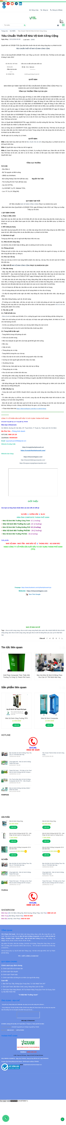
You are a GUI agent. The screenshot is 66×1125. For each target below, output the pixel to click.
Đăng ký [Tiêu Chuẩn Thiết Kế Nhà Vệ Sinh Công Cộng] (44, 10)
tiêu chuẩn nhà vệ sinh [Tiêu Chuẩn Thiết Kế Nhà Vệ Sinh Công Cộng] (34, 142)
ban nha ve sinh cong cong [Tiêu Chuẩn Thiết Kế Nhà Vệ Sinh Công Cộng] (17, 632)
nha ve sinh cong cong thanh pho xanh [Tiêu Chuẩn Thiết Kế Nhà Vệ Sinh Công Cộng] (32, 630)
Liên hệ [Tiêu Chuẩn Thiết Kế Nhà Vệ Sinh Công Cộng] (16, 725)
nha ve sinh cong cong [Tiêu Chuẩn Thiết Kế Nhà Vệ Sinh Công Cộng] (12, 630)
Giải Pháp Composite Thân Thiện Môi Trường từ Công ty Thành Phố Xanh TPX (16, 677)
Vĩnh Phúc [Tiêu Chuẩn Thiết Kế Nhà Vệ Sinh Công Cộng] (16, 918)
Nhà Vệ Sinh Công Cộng (16, 821)
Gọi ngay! (3, 1101)
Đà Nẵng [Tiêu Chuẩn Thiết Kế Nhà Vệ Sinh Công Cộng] (12, 916)
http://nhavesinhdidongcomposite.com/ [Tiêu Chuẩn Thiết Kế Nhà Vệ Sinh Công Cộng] (33, 460)
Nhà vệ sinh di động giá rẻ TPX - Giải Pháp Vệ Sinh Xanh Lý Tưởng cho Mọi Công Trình (20, 835)
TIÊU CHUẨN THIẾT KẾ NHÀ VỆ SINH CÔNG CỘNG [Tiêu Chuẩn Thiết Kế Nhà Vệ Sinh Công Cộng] (33, 48)
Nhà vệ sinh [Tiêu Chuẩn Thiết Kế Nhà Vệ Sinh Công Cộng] (6, 316)
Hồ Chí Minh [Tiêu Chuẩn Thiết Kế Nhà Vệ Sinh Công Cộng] (13, 913)
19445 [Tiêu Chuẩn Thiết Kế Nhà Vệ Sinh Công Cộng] (33, 39)
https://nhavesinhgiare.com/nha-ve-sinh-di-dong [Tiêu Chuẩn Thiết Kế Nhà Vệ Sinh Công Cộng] (31, 408)
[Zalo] (63, 638)
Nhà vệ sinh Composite (49, 718)
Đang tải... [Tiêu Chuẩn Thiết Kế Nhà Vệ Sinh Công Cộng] (33, 482)
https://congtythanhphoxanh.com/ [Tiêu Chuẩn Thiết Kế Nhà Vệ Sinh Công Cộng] (33, 450)
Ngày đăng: (5, 39)
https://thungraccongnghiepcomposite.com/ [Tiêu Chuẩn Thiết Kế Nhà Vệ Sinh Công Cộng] (33, 463)
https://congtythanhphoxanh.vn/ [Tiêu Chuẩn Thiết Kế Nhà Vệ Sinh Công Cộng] (33, 447)
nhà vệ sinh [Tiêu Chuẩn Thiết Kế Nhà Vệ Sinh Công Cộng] (59, 304)
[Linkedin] (53, 638)
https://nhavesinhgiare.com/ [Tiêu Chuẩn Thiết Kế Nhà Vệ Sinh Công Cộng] (33, 457)
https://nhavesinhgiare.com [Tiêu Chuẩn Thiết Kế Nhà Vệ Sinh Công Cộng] (37, 591)
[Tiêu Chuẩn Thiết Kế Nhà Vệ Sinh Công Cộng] (3, 0)
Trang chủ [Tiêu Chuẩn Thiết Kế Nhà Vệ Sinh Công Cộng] (4, 31)
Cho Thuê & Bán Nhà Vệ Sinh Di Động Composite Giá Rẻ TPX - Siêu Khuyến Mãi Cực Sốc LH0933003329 (20, 781)
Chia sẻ (41, 638)
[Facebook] (46, 638)
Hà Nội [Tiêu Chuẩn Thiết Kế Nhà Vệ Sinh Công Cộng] (10, 918)
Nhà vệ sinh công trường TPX (16, 718)
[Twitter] (49, 638)
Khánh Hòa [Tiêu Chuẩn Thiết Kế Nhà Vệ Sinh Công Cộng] (19, 916)
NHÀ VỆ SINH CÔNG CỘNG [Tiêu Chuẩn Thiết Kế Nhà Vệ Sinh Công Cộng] (29, 204)
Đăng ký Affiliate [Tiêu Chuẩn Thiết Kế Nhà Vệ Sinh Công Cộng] (56, 10)
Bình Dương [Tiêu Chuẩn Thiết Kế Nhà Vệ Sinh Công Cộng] (28, 913)
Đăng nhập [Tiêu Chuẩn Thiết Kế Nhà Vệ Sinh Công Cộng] (33, 10)
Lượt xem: (26, 39)
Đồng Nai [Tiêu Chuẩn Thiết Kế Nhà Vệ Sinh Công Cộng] (20, 913)
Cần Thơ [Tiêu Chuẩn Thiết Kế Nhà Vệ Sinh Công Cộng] (43, 913)
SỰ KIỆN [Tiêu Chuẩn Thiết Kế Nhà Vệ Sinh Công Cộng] (12, 31)
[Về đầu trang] (62, 1119)
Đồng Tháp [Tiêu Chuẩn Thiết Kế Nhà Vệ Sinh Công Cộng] (36, 913)
